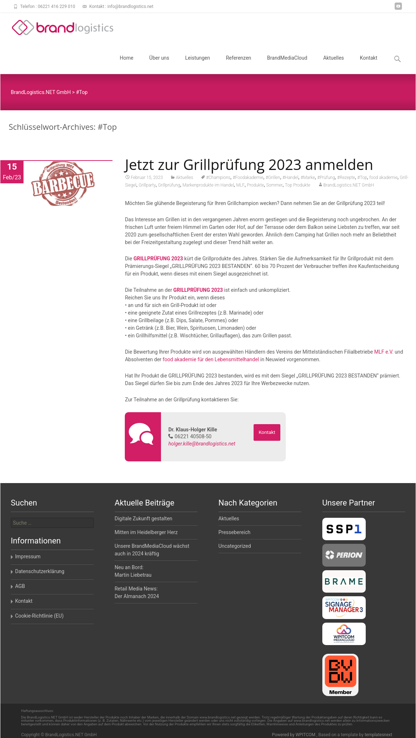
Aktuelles (333, 64)
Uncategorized (234, 546)
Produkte (255, 185)
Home (126, 64)
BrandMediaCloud (287, 64)
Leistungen (197, 64)
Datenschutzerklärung (39, 571)
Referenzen (238, 64)
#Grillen (273, 177)
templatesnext (378, 734)
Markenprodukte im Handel (208, 185)
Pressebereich (234, 532)
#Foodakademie (248, 177)
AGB (20, 586)
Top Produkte (297, 185)
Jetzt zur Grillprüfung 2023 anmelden (249, 165)
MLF (240, 185)
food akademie (383, 177)
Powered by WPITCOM (294, 734)
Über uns (159, 64)
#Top (362, 177)
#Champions (218, 177)
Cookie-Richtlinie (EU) (39, 616)
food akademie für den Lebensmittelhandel (211, 360)
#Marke (308, 177)
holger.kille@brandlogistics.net (201, 444)
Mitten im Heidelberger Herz (146, 532)
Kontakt (368, 64)
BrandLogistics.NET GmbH (348, 185)
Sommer (274, 185)
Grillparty (147, 185)
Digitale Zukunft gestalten (144, 518)
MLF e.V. (383, 352)
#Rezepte (346, 177)
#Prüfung (326, 177)
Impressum (28, 556)
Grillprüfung (169, 185)
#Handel (290, 177)
